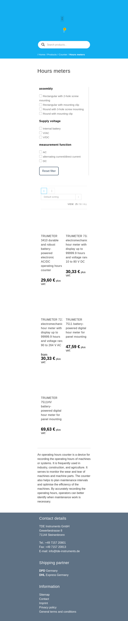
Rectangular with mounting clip (61, 104)
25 (76, 204)
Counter (63, 54)
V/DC (46, 137)
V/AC (46, 132)
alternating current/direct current (62, 156)
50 (80, 204)
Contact (44, 598)
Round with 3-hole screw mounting (63, 109)
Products (52, 54)
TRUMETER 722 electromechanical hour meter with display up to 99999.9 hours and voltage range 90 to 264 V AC (53, 332)
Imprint (43, 603)
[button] (62, 19)
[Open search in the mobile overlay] (64, 44)
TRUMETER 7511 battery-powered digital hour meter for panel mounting (76, 328)
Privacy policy (48, 607)
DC (45, 161)
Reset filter (49, 170)
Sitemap (44, 594)
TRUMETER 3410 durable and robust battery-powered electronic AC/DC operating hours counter (51, 253)
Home (42, 54)
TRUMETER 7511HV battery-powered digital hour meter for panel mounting (51, 408)
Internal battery (52, 128)
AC (45, 152)
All (85, 204)
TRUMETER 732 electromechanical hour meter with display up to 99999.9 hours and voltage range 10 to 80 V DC (78, 249)
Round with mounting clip (58, 113)
